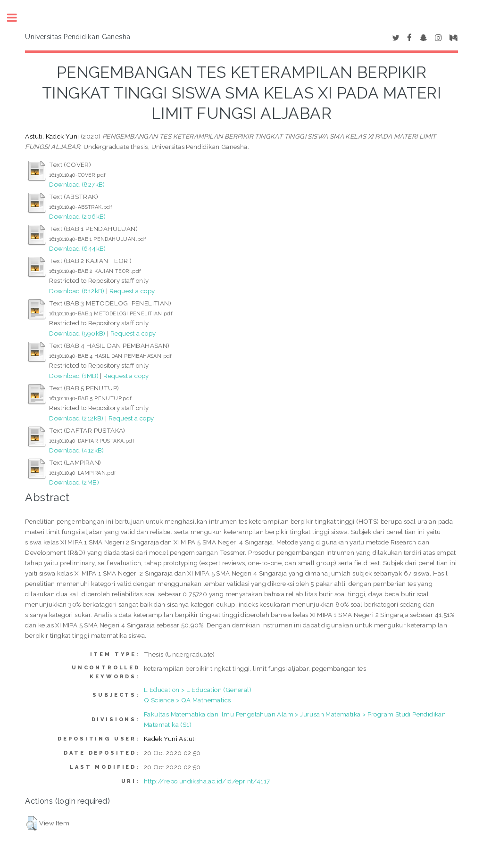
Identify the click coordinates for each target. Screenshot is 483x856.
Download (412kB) (76, 450)
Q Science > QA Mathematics (187, 700)
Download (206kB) (77, 216)
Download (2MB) (74, 482)
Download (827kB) (77, 184)
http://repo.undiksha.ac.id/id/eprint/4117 (207, 781)
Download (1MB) (74, 375)
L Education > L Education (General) (197, 689)
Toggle (17, 17)
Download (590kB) (77, 333)
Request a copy (132, 291)
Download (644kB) (77, 248)
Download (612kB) (76, 291)
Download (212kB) (76, 418)
